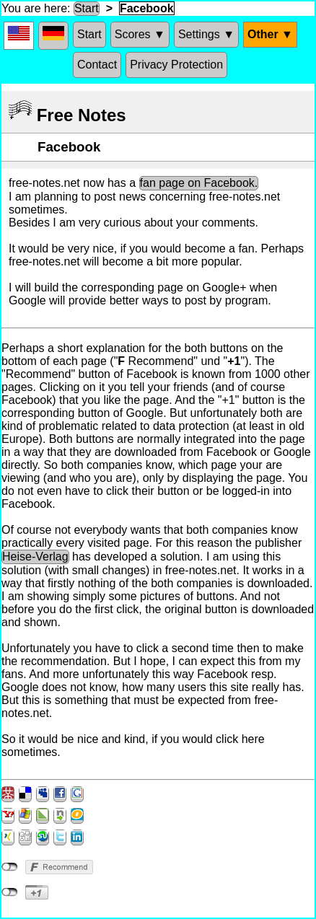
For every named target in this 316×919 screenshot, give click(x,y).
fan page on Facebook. (199, 183)
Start (86, 8)
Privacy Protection (176, 64)
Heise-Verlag (35, 556)
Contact (97, 64)
